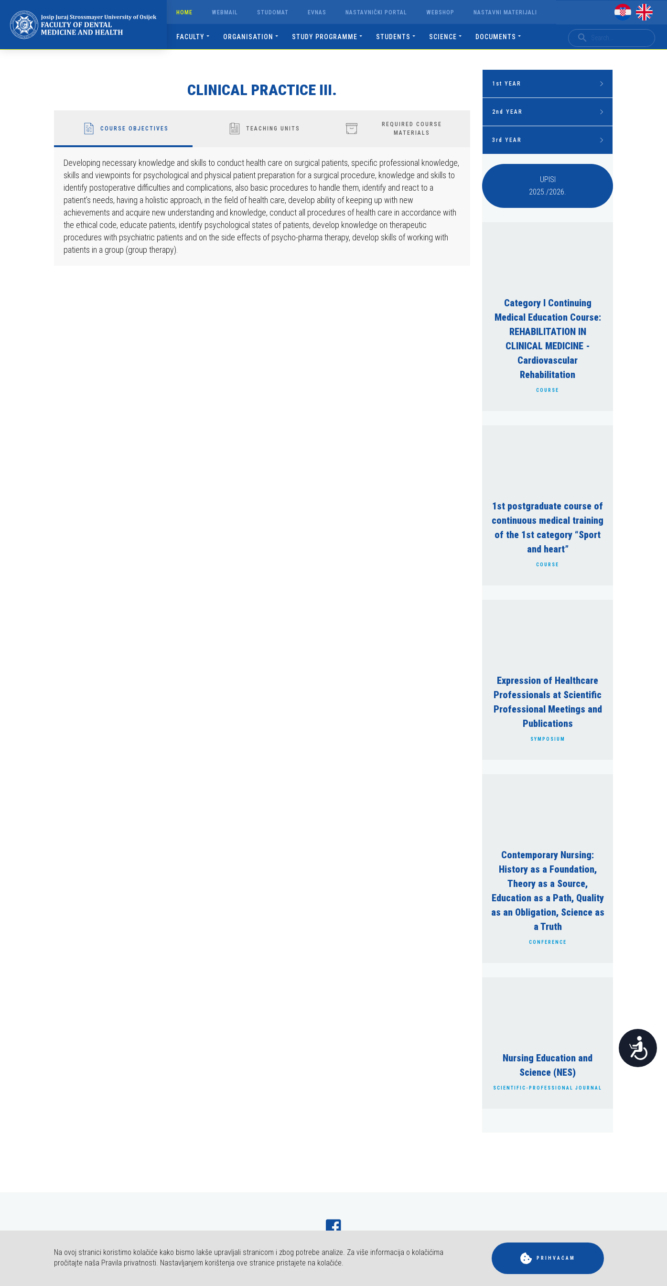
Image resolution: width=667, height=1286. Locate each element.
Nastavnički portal (376, 12)
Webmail (225, 12)
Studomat (273, 12)
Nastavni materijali (505, 12)
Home (184, 12)
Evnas (317, 12)
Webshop (440, 12)
